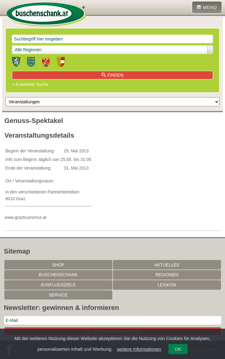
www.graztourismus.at (26, 217)
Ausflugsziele (58, 284)
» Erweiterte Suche (30, 84)
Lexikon (166, 284)
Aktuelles (166, 264)
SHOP (58, 264)
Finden (112, 75)
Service (58, 294)
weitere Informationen (139, 349)
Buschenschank (58, 274)
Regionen (166, 274)
